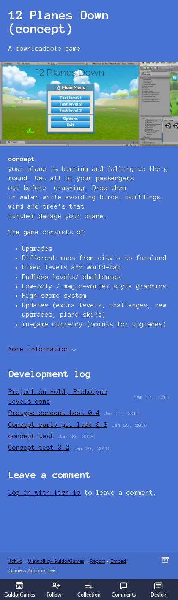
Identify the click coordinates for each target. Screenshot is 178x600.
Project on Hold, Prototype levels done (57, 396)
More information (42, 349)
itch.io (15, 561)
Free (50, 570)
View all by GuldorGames (56, 561)
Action (34, 570)
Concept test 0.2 (38, 447)
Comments (124, 590)
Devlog (158, 590)
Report (97, 561)
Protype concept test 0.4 (54, 413)
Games (16, 570)
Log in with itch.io (44, 492)
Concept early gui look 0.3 (57, 424)
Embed (118, 561)
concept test (31, 436)
